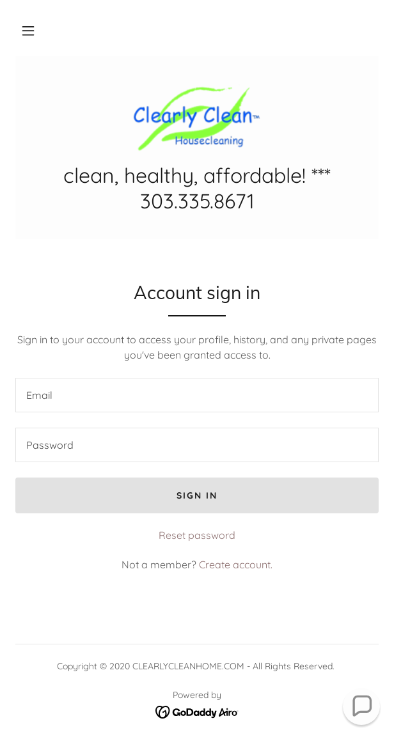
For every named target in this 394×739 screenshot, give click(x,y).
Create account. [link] (235, 564)
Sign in (197, 495)
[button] (28, 30)
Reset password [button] (197, 535)
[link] (197, 117)
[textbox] (197, 395)
